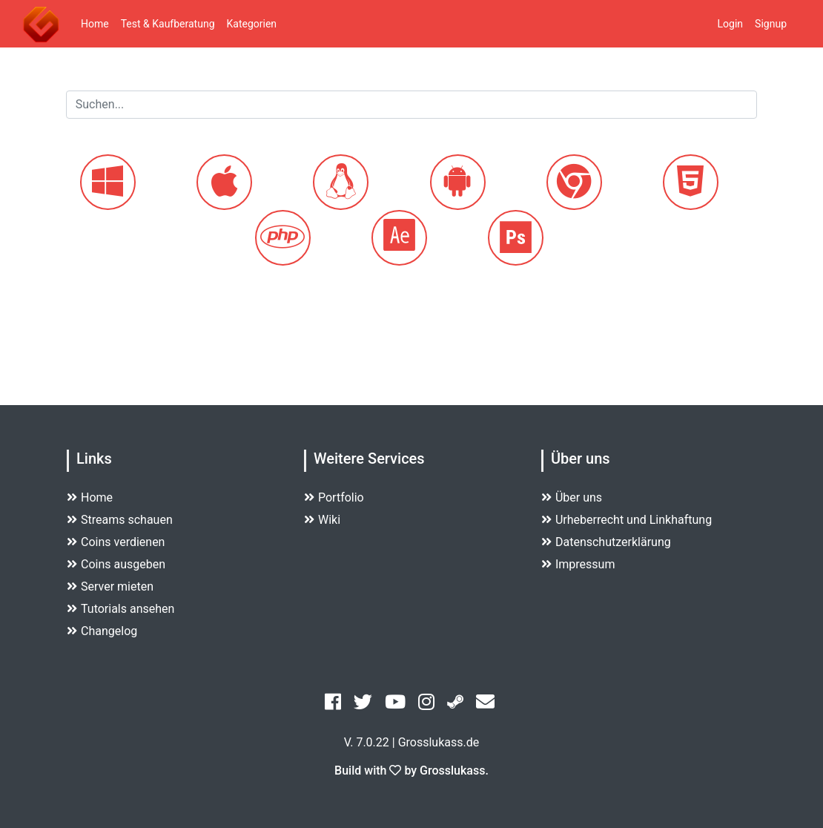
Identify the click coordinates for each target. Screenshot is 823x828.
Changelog (102, 631)
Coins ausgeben (116, 564)
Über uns (571, 497)
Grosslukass (452, 770)
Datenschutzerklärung (606, 542)
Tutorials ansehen (120, 609)
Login (731, 24)
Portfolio (334, 497)
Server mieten (110, 586)
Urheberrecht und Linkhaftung (626, 520)
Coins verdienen (116, 542)
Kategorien (252, 24)
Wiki (322, 520)
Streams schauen (120, 520)
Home (95, 24)
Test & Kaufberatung (168, 24)
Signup (771, 24)
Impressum (578, 564)
